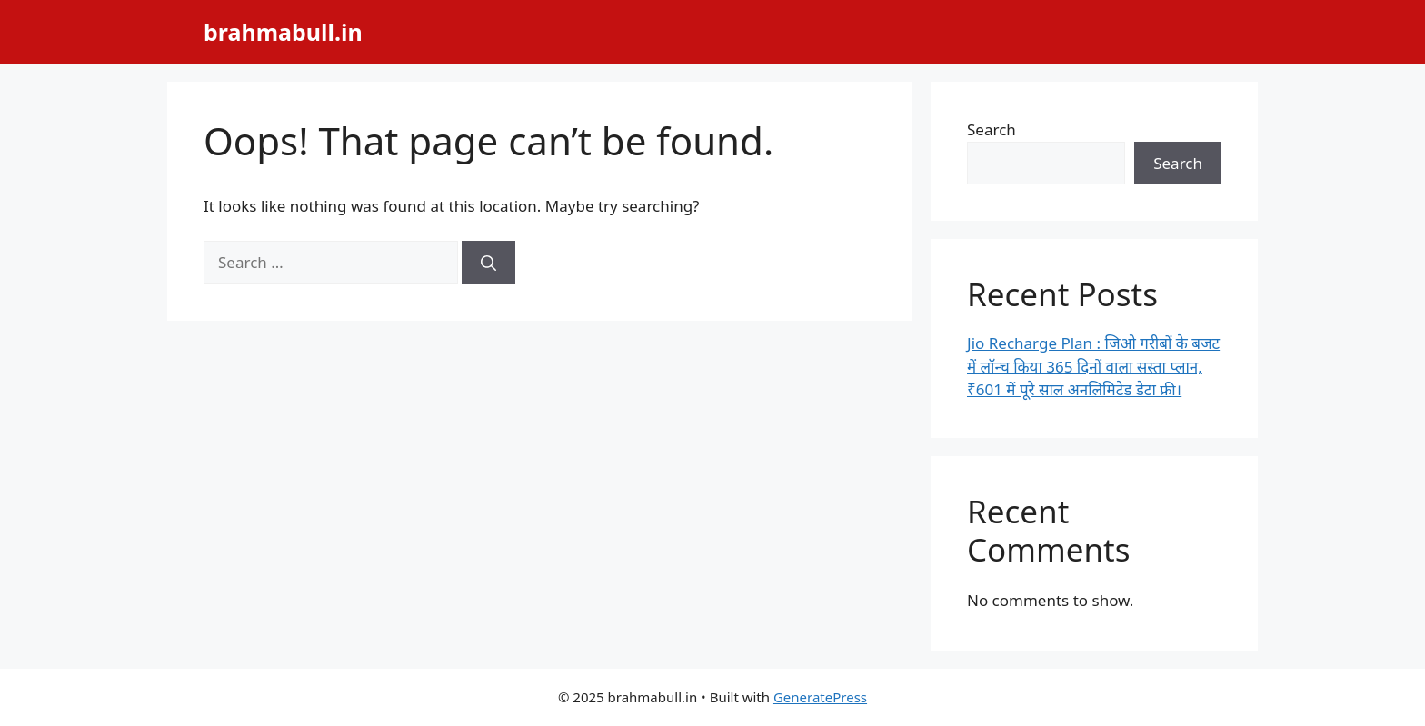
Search (991, 129)
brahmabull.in (283, 31)
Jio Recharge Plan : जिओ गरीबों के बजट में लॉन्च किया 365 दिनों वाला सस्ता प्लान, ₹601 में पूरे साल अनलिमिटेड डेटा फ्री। (1093, 366)
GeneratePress (820, 697)
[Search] (488, 262)
